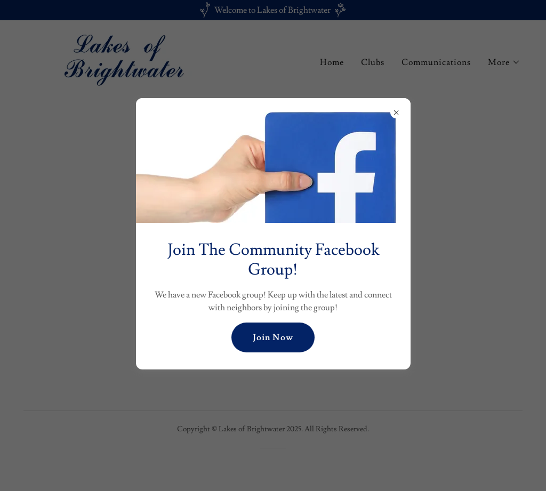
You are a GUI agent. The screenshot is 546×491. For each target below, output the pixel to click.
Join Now (273, 337)
